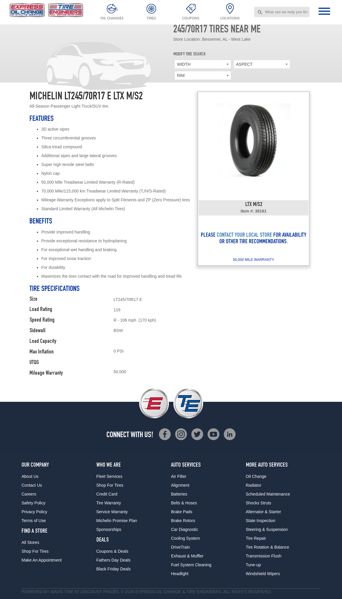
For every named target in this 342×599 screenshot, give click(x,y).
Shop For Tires (35, 551)
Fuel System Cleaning (191, 564)
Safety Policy (33, 503)
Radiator (254, 485)
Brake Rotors (183, 520)
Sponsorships (108, 529)
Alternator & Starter (263, 511)
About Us (30, 476)
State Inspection (260, 520)
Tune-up (253, 564)
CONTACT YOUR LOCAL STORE (244, 235)
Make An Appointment (42, 560)
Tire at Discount (83, 591)
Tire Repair (256, 538)
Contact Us (32, 485)
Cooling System (185, 538)
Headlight (179, 573)
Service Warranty (112, 511)
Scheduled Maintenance (268, 494)
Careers (29, 494)
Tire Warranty (108, 503)
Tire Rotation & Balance (267, 547)
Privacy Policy (34, 511)
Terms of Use (34, 520)
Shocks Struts (258, 503)
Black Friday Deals (113, 569)
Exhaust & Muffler (187, 556)
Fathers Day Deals (113, 560)
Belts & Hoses (184, 503)
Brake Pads (181, 511)
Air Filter (178, 476)
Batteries (179, 494)
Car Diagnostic (184, 529)
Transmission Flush (264, 556)
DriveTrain (180, 547)
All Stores (30, 542)
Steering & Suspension (267, 529)
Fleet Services (109, 476)
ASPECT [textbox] (244, 64)
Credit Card (107, 494)
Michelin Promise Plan (116, 520)
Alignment (180, 485)
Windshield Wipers (263, 573)
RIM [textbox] (181, 75)
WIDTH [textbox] (184, 64)
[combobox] (282, 12)
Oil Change (256, 476)
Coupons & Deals (112, 551)
